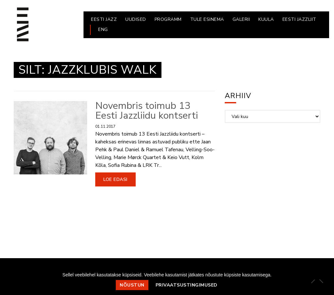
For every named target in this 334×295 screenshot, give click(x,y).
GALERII (241, 19)
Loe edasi (115, 179)
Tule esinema (207, 19)
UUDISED (135, 19)
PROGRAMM (168, 19)
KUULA (266, 19)
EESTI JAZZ (104, 19)
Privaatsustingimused (187, 285)
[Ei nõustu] (321, 281)
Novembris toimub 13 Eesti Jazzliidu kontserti (146, 110)
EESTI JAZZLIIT (299, 19)
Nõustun (132, 285)
